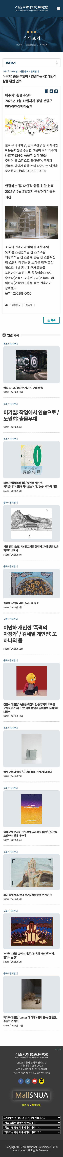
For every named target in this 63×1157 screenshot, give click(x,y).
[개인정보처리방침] (31, 1105)
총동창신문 (31, 44)
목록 (51, 320)
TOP (58, 1049)
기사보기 (43, 44)
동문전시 (16, 305)
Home (19, 44)
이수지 (29, 305)
